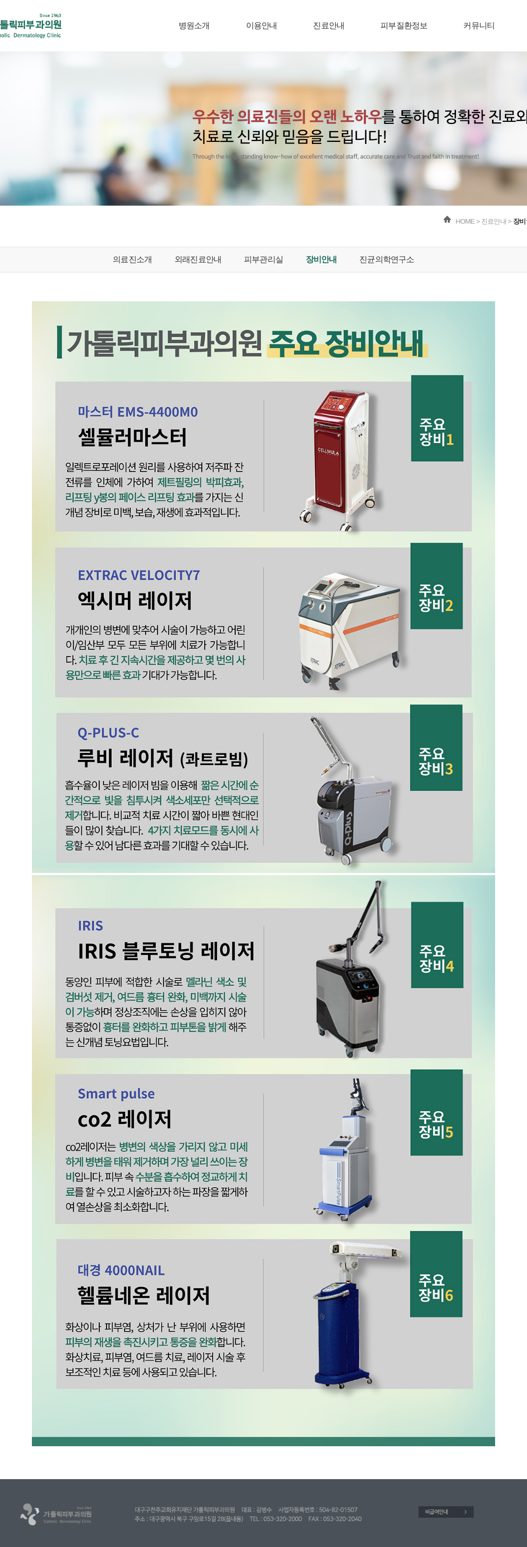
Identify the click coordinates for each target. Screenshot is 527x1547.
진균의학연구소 (386, 259)
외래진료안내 (197, 259)
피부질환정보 (403, 25)
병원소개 (194, 25)
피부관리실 (263, 259)
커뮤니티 (479, 25)
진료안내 (328, 25)
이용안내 (261, 25)
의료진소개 (132, 259)
